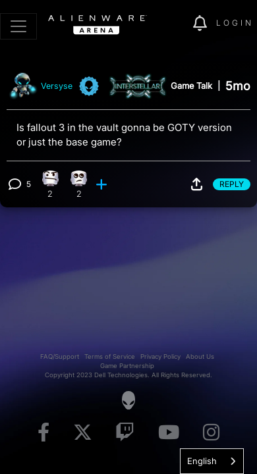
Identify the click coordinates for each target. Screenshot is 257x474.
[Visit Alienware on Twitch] (125, 432)
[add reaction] (103, 184)
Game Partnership (127, 365)
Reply (231, 184)
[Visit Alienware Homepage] (128, 400)
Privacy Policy (160, 356)
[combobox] (212, 461)
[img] (176, 24)
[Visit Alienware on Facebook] (43, 432)
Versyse (56, 86)
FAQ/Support (59, 356)
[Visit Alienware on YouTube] (169, 432)
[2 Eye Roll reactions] (79, 184)
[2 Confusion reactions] (50, 184)
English (202, 461)
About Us (200, 356)
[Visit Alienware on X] (83, 432)
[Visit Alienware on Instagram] (211, 432)
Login (235, 23)
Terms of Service (109, 356)
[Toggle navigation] (18, 26)
